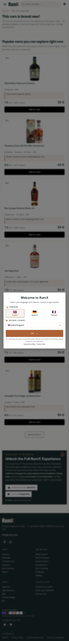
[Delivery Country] (34, 325)
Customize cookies (30, 344)
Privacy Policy (41, 344)
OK (34, 333)
